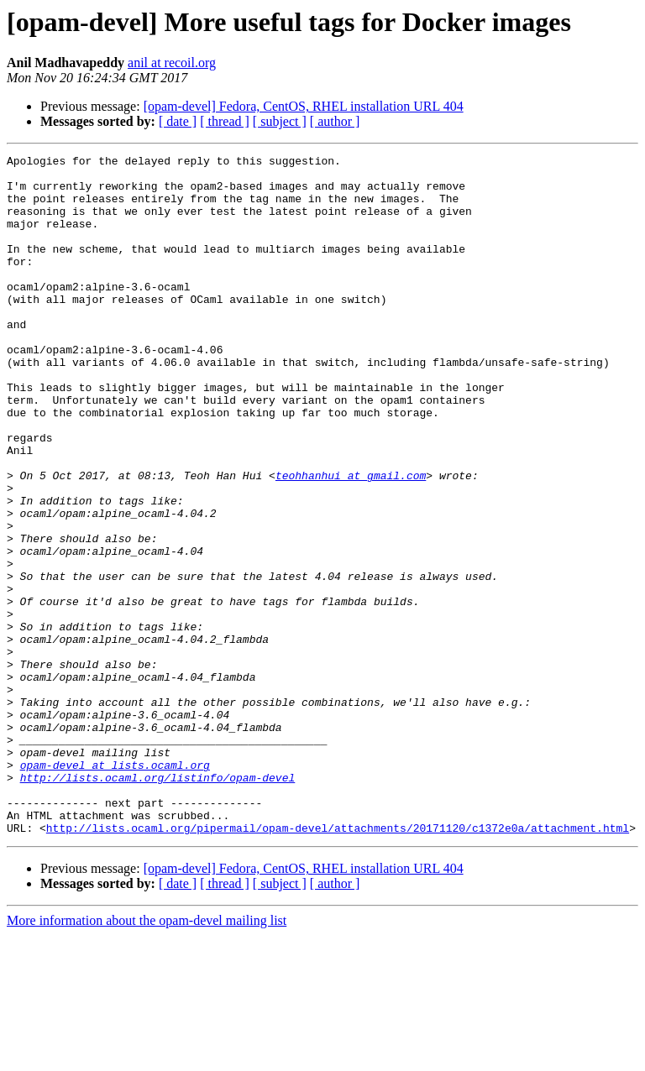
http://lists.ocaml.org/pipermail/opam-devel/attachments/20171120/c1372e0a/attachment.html (337, 963)
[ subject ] (280, 121)
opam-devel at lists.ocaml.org (115, 888)
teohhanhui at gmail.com (350, 540)
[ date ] (178, 121)
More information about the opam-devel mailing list (146, 1056)
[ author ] (335, 121)
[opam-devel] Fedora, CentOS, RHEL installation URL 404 (304, 106)
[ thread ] (224, 121)
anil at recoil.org (172, 62)
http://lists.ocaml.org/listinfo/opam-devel (158, 903)
